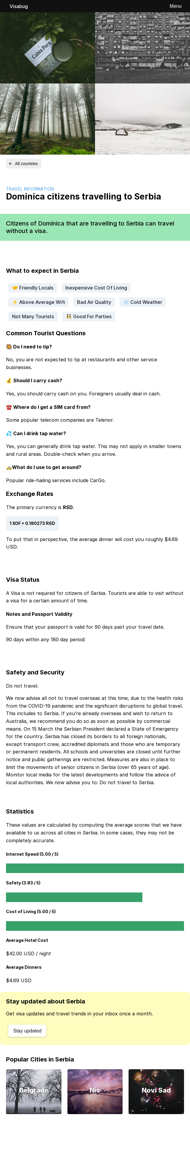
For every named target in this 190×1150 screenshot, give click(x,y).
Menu (176, 6)
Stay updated (27, 1030)
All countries (23, 163)
